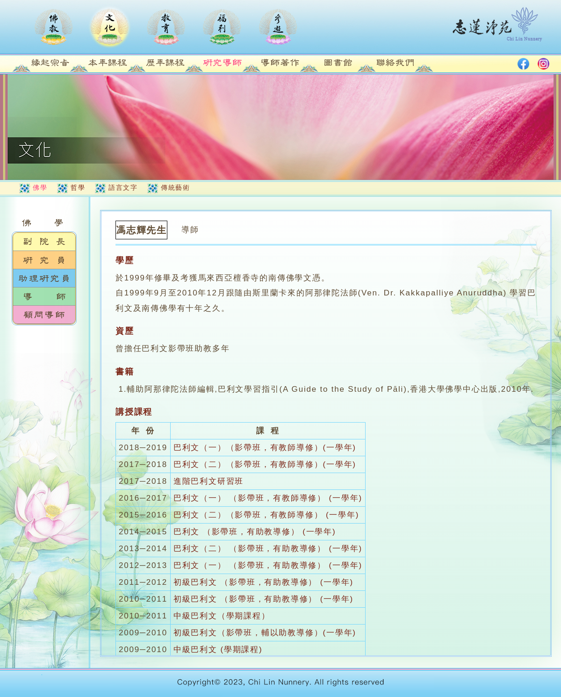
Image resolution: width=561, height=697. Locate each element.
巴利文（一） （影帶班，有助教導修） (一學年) (267, 565)
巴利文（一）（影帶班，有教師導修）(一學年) (264, 447)
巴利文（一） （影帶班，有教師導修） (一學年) (267, 498)
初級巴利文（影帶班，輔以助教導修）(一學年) (264, 632)
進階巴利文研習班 (208, 481)
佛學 (40, 187)
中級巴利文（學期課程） (221, 615)
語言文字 (122, 187)
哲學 (78, 187)
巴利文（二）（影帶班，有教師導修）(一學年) (264, 464)
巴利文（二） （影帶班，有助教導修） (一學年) (267, 548)
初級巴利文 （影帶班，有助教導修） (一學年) (263, 582)
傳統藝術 (175, 187)
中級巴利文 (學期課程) (218, 649)
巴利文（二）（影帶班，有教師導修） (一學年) (266, 514)
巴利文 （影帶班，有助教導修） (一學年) (254, 531)
